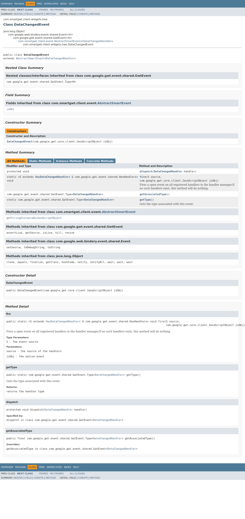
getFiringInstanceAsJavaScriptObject (34, 217)
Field (28, 14)
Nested (18, 14)
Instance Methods (69, 161)
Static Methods (40, 161)
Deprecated (51, 3)
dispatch (146, 171)
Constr (38, 14)
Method (51, 14)
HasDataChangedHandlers (52, 176)
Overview (6, 3)
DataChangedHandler (97, 41)
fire (143, 176)
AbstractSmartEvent (30, 58)
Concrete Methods (100, 161)
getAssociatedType (153, 194)
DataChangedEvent (19, 141)
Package (19, 3)
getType (145, 199)
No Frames (57, 9)
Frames (43, 9)
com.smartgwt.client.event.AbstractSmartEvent (49, 41)
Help (71, 3)
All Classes (77, 9)
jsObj (10, 109)
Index (63, 3)
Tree (39, 3)
